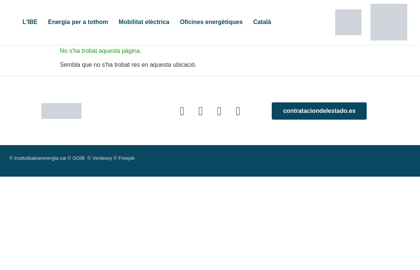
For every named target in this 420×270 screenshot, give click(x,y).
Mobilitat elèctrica (144, 22)
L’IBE (30, 22)
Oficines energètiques (211, 22)
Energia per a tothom (78, 22)
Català (262, 22)
